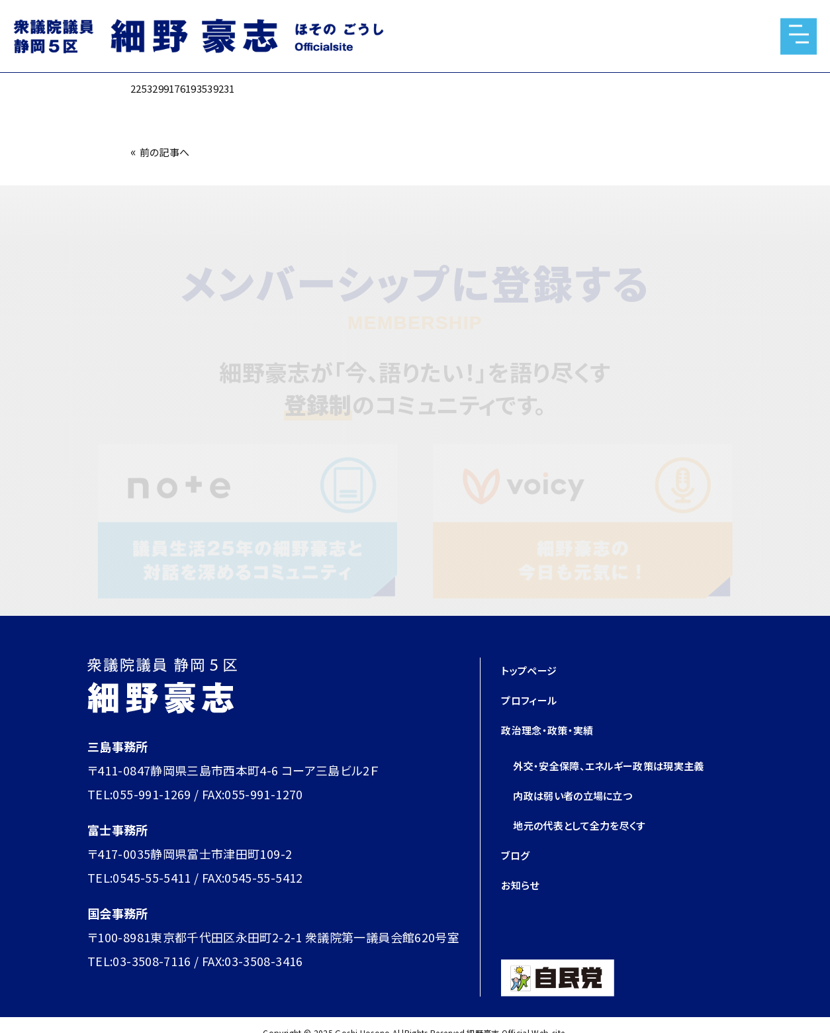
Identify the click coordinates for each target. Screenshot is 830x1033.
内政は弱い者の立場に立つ (584, 794)
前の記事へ (170, 151)
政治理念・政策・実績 (556, 729)
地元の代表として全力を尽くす (592, 824)
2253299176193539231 (195, 87)
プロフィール (534, 699)
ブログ (518, 854)
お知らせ (523, 884)
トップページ (534, 669)
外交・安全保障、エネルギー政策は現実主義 (627, 764)
